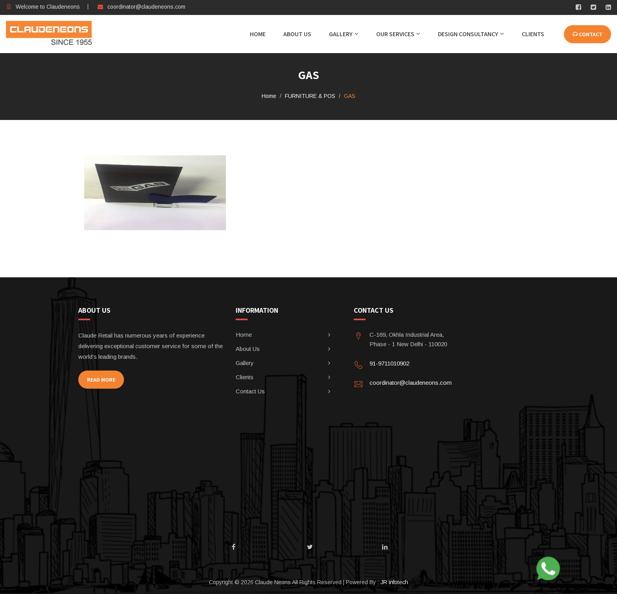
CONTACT (587, 34)
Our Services (395, 34)
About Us (297, 34)
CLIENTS (533, 34)
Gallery (341, 34)
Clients (244, 377)
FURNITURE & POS (310, 96)
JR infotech (394, 582)
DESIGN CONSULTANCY (468, 34)
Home (258, 34)
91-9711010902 (389, 363)
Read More (101, 379)
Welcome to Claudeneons (43, 6)
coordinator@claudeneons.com (141, 6)
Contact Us (250, 391)
